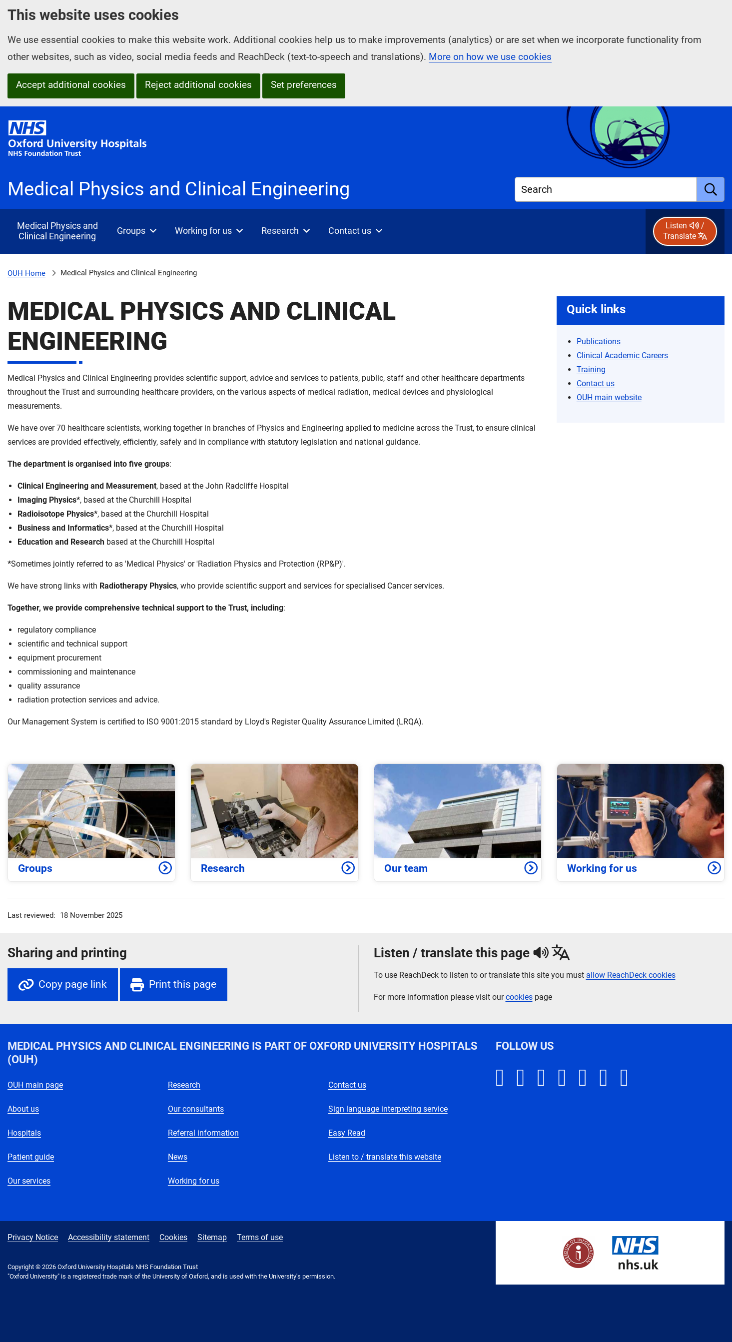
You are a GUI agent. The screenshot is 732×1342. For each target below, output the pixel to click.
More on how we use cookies (490, 56)
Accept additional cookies (71, 84)
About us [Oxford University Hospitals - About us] (23, 1109)
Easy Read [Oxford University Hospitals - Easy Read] (346, 1133)
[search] (711, 189)
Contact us (596, 383)
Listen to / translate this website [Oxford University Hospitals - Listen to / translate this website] (384, 1157)
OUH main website (609, 397)
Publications (599, 341)
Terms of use (260, 1237)
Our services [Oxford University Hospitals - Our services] (28, 1181)
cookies (519, 997)
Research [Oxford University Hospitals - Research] (184, 1085)
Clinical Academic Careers (622, 355)
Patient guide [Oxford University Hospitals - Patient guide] (30, 1157)
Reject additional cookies (198, 84)
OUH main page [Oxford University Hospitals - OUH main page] (35, 1085)
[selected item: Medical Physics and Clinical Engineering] (57, 231)
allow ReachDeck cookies (631, 975)
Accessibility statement (108, 1237)
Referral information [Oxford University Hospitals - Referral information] (203, 1133)
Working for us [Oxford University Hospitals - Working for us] (193, 1181)
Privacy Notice (32, 1237)
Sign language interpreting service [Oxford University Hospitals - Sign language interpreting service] (388, 1109)
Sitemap (212, 1237)
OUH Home (26, 273)
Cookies (173, 1237)
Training (591, 369)
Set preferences (304, 84)
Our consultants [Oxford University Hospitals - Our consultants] (196, 1109)
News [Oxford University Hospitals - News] (177, 1157)
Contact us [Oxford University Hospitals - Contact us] (347, 1085)
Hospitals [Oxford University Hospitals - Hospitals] (24, 1133)
